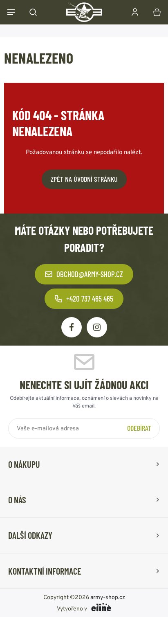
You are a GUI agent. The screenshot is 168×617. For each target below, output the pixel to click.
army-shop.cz (107, 597)
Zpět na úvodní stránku (84, 178)
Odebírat (139, 427)
